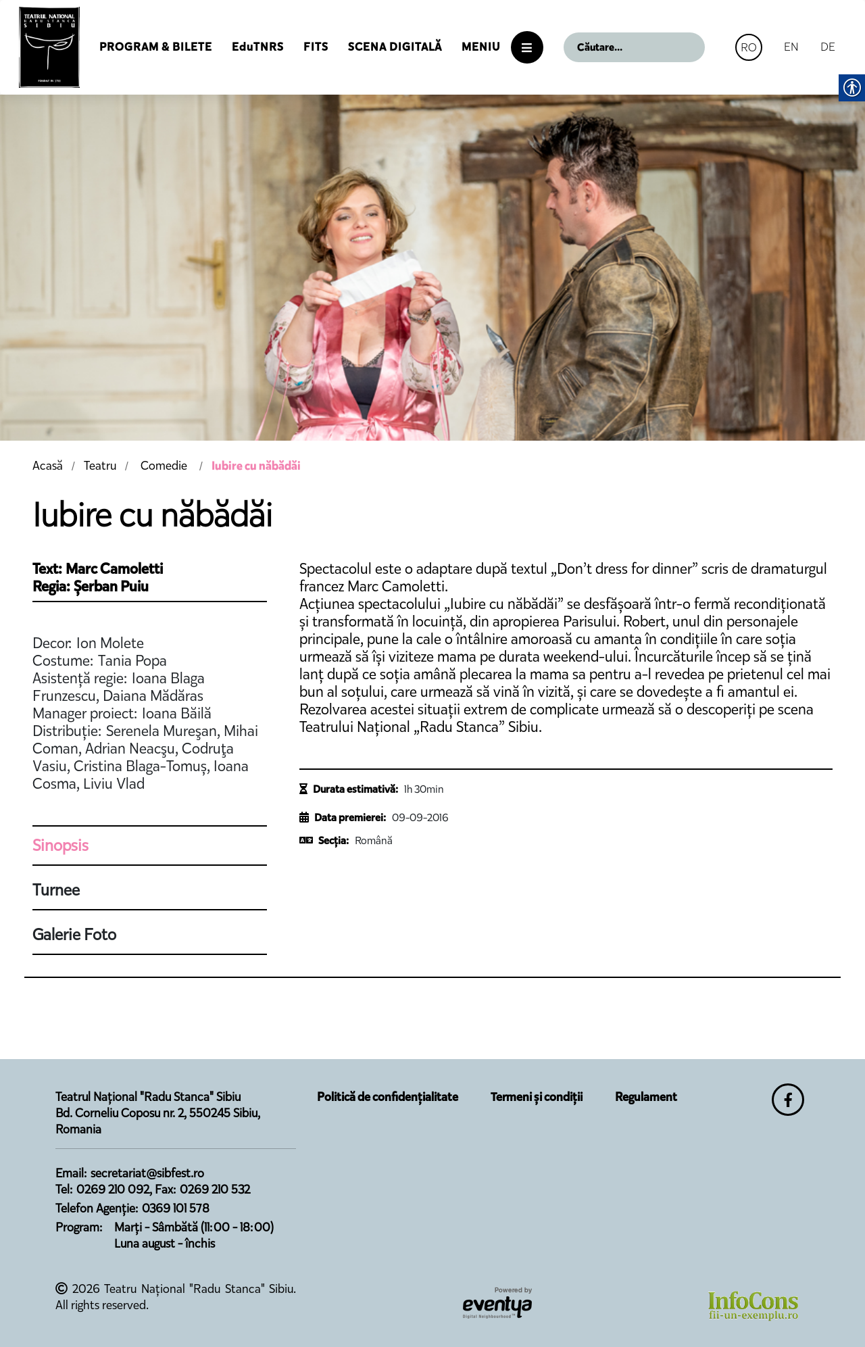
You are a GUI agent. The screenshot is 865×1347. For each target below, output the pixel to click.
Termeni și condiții (537, 1097)
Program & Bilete (155, 47)
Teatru (100, 466)
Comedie (164, 466)
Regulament (646, 1097)
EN (791, 46)
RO (749, 47)
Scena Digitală (395, 47)
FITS (315, 47)
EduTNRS (258, 47)
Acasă (47, 466)
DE (827, 46)
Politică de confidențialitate (387, 1097)
